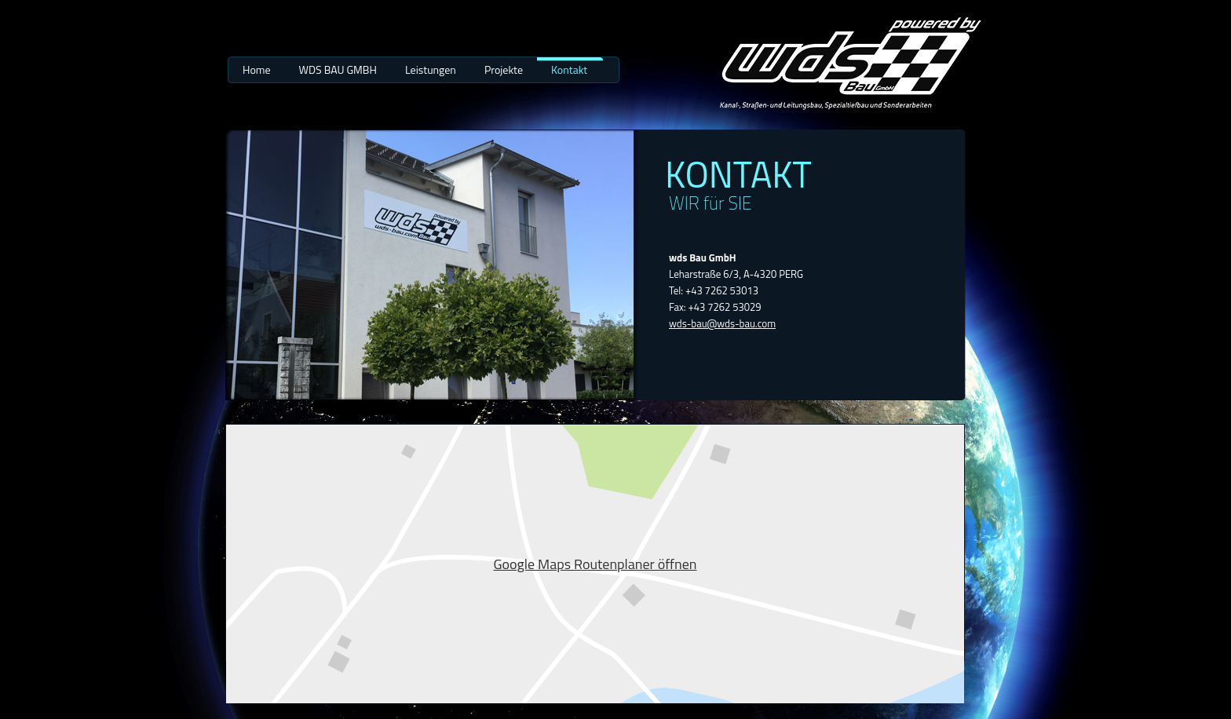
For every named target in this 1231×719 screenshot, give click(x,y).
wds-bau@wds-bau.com (722, 323)
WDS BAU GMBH (338, 69)
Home (257, 69)
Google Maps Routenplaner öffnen (594, 564)
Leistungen (430, 69)
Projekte (503, 69)
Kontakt (569, 69)
